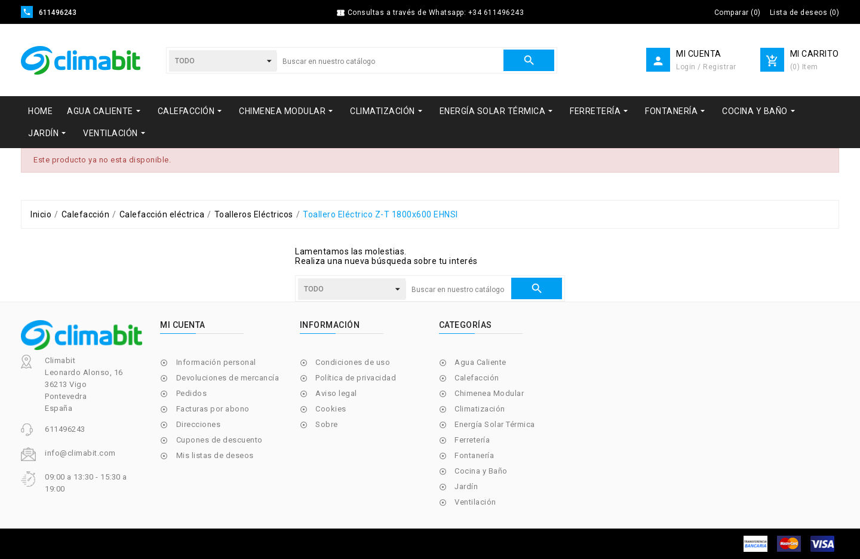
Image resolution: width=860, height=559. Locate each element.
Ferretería (472, 439)
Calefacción (476, 377)
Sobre (326, 424)
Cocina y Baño (481, 470)
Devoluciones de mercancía (228, 377)
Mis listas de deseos (215, 455)
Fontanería (474, 455)
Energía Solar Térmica (494, 424)
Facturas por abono (213, 408)
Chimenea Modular (489, 393)
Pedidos (191, 393)
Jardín (466, 486)
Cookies (330, 408)
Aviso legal (336, 393)
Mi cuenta (182, 325)
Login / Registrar (706, 67)
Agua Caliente (480, 362)
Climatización (479, 408)
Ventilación (475, 501)
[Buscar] (390, 61)
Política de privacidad (355, 377)
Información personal (216, 362)
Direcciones (198, 424)
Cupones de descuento (219, 439)
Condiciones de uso (352, 362)
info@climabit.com (80, 453)
